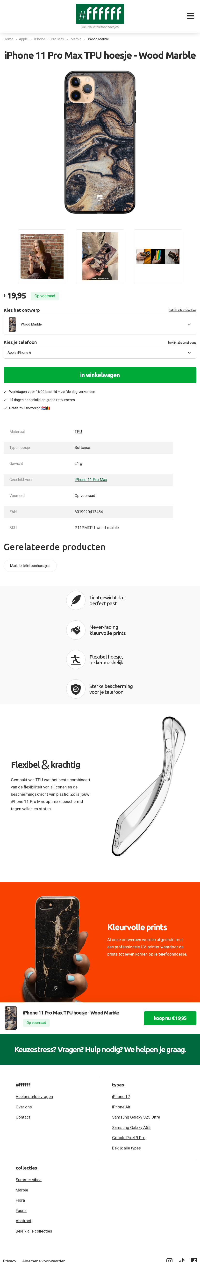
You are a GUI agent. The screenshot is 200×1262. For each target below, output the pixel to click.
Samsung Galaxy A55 (131, 1071)
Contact (23, 1060)
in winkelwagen (100, 375)
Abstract (23, 1164)
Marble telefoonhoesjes (30, 565)
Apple (24, 39)
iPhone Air (121, 1050)
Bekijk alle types (126, 1091)
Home (8, 39)
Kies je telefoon (100, 342)
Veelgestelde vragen (34, 1040)
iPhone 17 (121, 1040)
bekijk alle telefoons (182, 342)
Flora (20, 1143)
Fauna (21, 1154)
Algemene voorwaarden (43, 1204)
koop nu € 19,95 (167, 962)
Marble (77, 39)
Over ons (24, 1050)
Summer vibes (29, 1123)
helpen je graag (160, 993)
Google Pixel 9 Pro (128, 1081)
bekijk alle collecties (182, 310)
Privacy (9, 1204)
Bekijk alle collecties (34, 1174)
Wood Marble (99, 39)
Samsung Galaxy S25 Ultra (136, 1060)
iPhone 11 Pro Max (50, 39)
